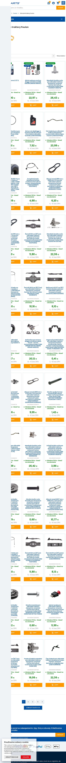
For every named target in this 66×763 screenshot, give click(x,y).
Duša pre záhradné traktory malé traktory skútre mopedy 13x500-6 (11, 341)
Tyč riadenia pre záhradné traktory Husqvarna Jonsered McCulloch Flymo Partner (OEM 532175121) (55, 133)
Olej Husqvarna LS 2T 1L (11, 80)
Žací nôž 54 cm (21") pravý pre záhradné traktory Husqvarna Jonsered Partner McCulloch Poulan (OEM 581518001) (55, 556)
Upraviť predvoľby (12, 757)
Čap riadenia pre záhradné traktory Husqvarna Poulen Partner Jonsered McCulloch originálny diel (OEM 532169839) (55, 661)
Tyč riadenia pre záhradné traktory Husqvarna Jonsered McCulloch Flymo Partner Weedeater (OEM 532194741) (11, 448)
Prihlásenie (53, 3)
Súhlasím (26, 757)
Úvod (2, 13)
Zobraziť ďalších (33, 708)
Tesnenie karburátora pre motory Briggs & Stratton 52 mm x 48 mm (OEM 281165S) (11, 133)
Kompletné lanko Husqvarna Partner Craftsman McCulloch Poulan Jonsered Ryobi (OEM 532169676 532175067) (33, 182)
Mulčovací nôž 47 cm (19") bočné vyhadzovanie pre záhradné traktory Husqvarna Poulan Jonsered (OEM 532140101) (55, 290)
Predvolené (5, 56)
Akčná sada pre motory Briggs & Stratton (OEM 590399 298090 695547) (33, 82)
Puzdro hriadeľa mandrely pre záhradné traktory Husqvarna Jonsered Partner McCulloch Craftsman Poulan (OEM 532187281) (33, 662)
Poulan (15, 13)
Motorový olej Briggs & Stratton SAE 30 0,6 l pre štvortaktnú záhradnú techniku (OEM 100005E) (33, 133)
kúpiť (12, 105)
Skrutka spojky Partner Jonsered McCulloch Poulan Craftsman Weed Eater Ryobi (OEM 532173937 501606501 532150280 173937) (55, 395)
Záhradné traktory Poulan (27, 13)
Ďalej (42, 702)
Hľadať (60, 8)
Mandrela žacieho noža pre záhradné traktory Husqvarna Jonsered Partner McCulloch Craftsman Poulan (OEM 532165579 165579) (55, 84)
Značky (9, 13)
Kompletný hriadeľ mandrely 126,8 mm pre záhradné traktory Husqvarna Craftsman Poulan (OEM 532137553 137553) (11, 395)
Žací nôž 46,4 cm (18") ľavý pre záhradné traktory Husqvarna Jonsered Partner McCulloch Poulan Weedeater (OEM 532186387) (33, 291)
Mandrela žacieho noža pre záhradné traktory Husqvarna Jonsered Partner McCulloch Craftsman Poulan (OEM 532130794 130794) (55, 237)
